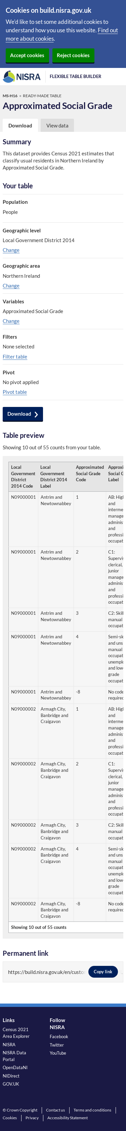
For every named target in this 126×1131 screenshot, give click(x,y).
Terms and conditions (92, 1110)
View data (57, 125)
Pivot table (15, 392)
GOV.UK (11, 1084)
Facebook (59, 1036)
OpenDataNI (15, 1067)
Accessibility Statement (67, 1117)
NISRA (9, 1044)
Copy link (103, 971)
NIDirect (11, 1076)
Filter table (15, 356)
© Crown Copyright (20, 1110)
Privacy (32, 1117)
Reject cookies (73, 55)
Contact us (55, 1110)
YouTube (58, 1053)
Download (19, 414)
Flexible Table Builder (75, 76)
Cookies (10, 1117)
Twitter (57, 1045)
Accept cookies (27, 55)
